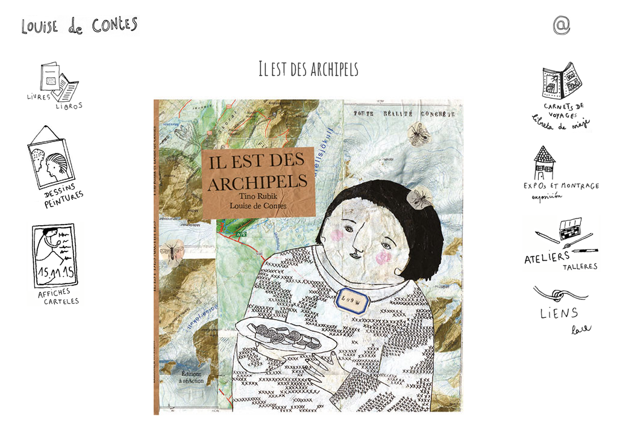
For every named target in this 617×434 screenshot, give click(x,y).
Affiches (55, 264)
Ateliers (561, 243)
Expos (561, 174)
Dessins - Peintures (55, 166)
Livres (55, 86)
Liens (561, 311)
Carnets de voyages (561, 97)
